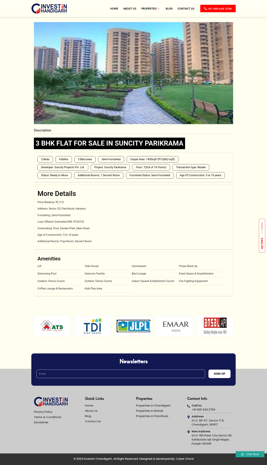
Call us (262, 243)
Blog (168, 8)
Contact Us (185, 8)
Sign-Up (219, 373)
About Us (129, 8)
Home (114, 8)
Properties (150, 8)
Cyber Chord (185, 459)
